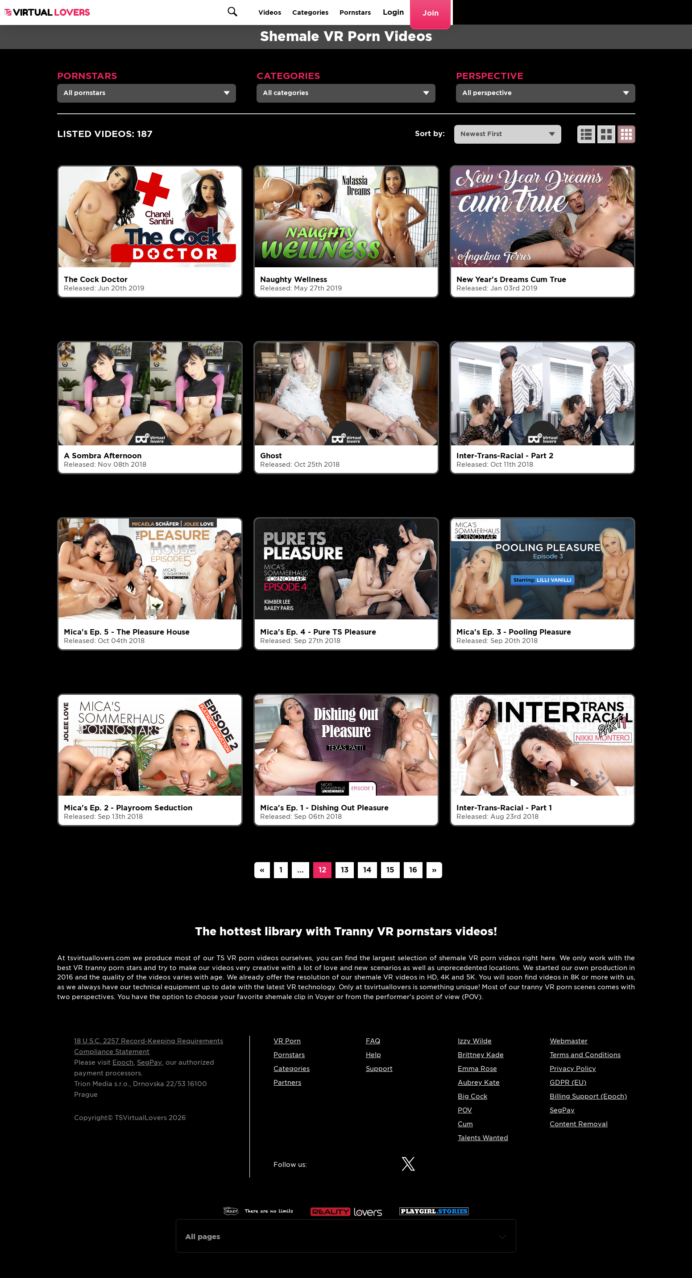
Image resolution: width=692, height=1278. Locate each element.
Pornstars (542, 12)
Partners (287, 1082)
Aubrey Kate (479, 1082)
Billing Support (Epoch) (588, 1096)
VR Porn (287, 1041)
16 (413, 870)
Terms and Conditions (585, 1054)
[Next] (434, 870)
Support (379, 1068)
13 (344, 870)
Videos (445, 12)
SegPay (149, 1062)
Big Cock (472, 1096)
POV (465, 1110)
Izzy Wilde (475, 1041)
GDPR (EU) (568, 1082)
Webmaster (569, 1041)
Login (582, 12)
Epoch (122, 1062)
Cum (465, 1124)
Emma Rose (477, 1068)
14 (367, 870)
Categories (491, 12)
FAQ (373, 1041)
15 (390, 870)
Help (373, 1054)
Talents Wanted (483, 1137)
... (300, 870)
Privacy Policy (573, 1068)
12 (322, 870)
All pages (202, 1236)
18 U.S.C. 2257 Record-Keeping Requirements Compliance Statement (148, 1046)
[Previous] (262, 870)
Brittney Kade (481, 1054)
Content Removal (579, 1124)
